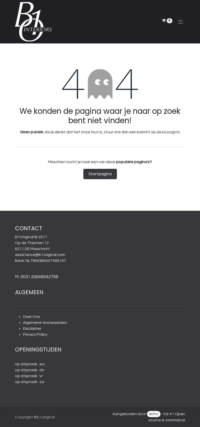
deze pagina (168, 132)
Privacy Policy (35, 334)
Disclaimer (32, 328)
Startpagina (100, 174)
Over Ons (31, 317)
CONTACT (28, 228)
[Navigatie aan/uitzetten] (180, 21)
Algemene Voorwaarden (45, 323)
